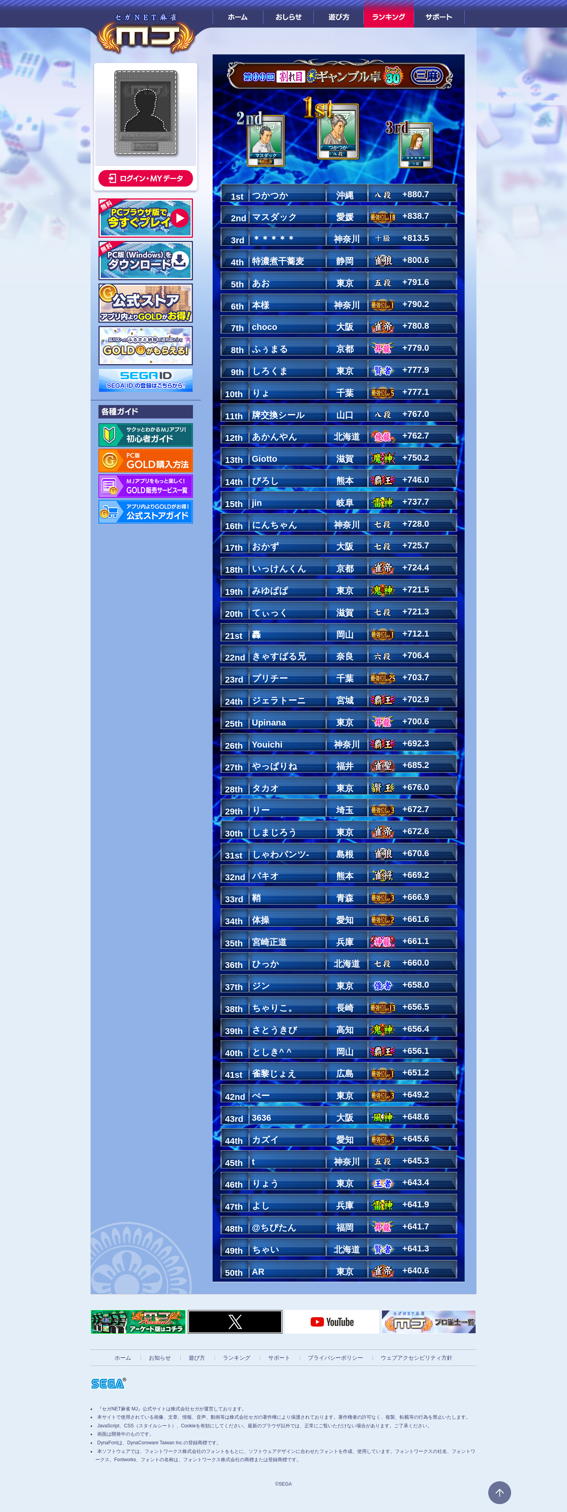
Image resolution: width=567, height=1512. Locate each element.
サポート (439, 14)
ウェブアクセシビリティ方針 (416, 1357)
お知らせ (160, 1357)
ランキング (389, 14)
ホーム (238, 14)
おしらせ (288, 14)
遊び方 (339, 14)
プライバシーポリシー (335, 1357)
